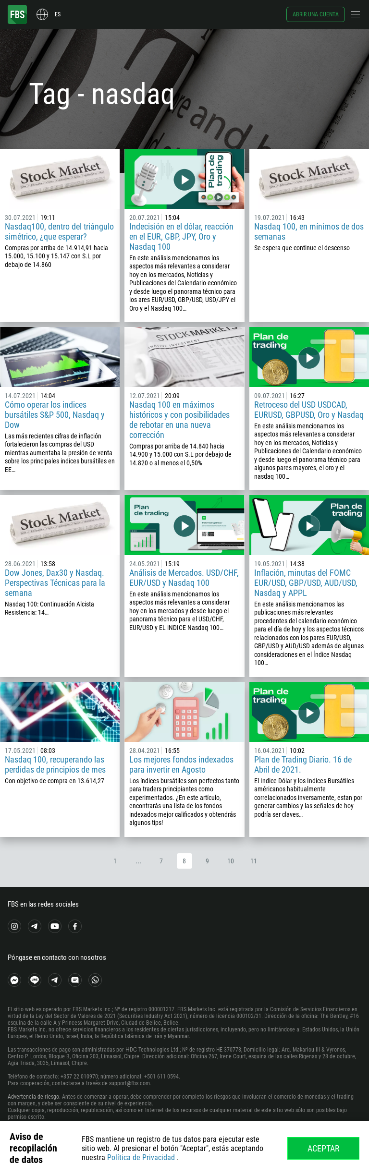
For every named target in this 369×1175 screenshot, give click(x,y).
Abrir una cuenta (316, 14)
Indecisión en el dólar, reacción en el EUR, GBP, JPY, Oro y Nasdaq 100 (181, 236)
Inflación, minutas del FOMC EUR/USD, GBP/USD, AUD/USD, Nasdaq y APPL (305, 583)
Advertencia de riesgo (33, 1096)
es (58, 14)
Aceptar (324, 1148)
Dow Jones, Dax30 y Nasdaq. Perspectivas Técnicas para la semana (55, 583)
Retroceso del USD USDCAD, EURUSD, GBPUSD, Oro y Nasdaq (309, 410)
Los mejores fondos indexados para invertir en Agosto (181, 764)
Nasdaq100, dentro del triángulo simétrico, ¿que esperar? (59, 231)
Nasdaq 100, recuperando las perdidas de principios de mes (55, 764)
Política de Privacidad (141, 1157)
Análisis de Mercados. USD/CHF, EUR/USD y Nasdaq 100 (184, 578)
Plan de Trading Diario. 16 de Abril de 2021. (303, 764)
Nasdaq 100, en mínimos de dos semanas (309, 231)
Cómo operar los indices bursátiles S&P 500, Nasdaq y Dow (55, 415)
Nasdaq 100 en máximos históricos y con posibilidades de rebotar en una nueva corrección (179, 420)
